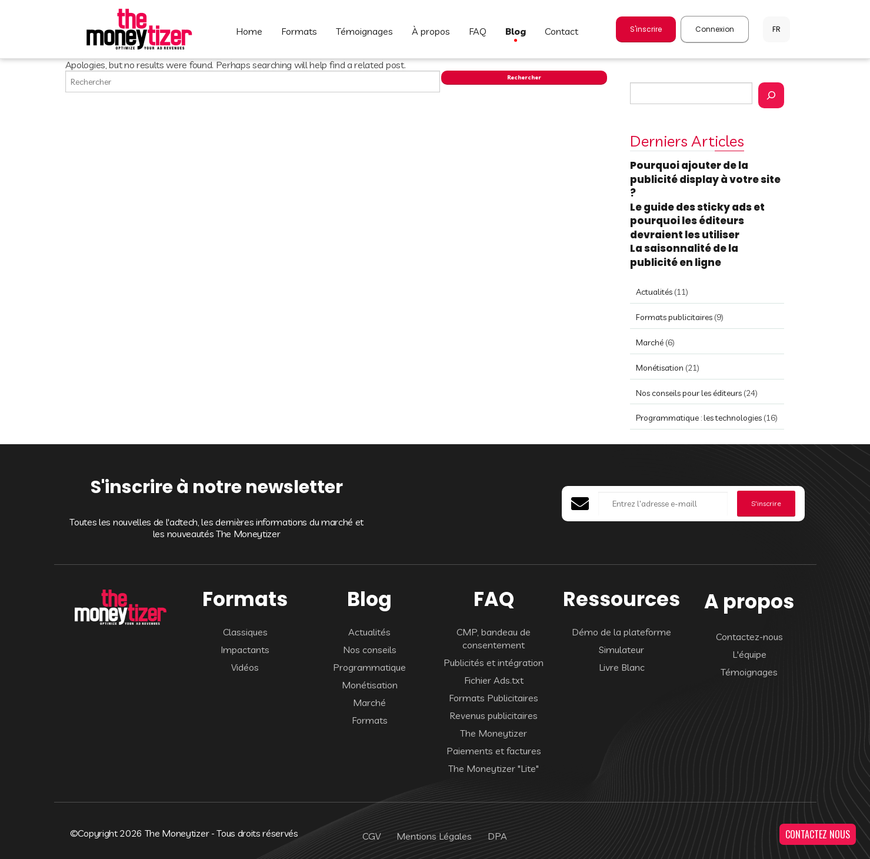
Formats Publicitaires (493, 698)
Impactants (245, 649)
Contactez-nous (749, 636)
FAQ (477, 31)
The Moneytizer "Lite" (493, 768)
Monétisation (660, 367)
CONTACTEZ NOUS (817, 834)
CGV (371, 836)
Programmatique (369, 667)
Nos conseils (369, 649)
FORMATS (299, 31)
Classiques (245, 632)
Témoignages (749, 672)
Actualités (654, 292)
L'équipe (749, 654)
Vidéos (245, 667)
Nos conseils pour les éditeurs (689, 393)
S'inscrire (646, 29)
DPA (497, 836)
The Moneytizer (493, 733)
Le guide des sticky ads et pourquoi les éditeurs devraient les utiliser (697, 221)
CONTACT (561, 31)
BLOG (515, 31)
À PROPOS (431, 31)
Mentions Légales (434, 836)
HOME (249, 31)
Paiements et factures (493, 751)
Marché (650, 342)
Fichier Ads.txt (494, 680)
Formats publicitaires (674, 317)
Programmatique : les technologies (699, 417)
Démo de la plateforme (621, 632)
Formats (370, 720)
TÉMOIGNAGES (364, 31)
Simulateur (621, 649)
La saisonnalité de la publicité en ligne (684, 255)
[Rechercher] (771, 95)
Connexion (714, 29)
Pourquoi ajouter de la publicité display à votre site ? (705, 179)
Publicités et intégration (494, 662)
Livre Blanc (622, 667)
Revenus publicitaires (493, 715)
